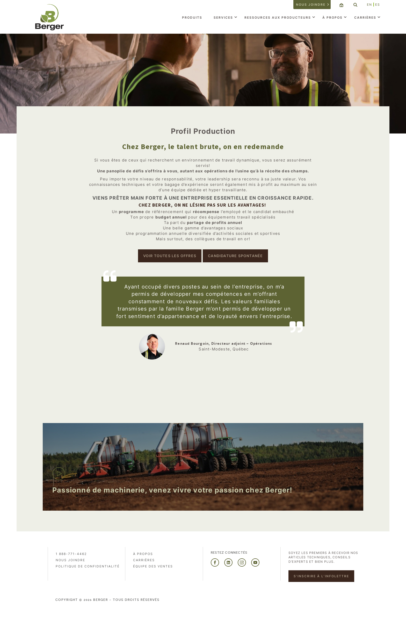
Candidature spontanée (235, 256)
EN (369, 4)
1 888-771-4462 (71, 554)
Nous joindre (310, 4)
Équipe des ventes (153, 566)
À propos (332, 17)
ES (377, 4)
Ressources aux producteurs (277, 17)
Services (223, 17)
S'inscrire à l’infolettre (321, 576)
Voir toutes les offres (169, 256)
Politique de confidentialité (88, 566)
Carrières (365, 17)
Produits (192, 17)
